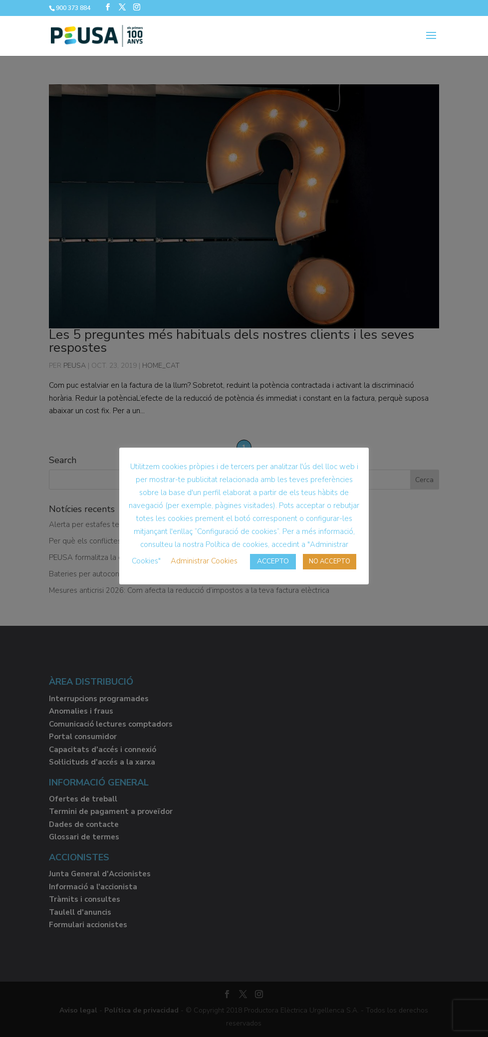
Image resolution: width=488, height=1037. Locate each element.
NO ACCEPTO (329, 561)
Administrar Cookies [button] (204, 561)
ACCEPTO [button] (273, 561)
